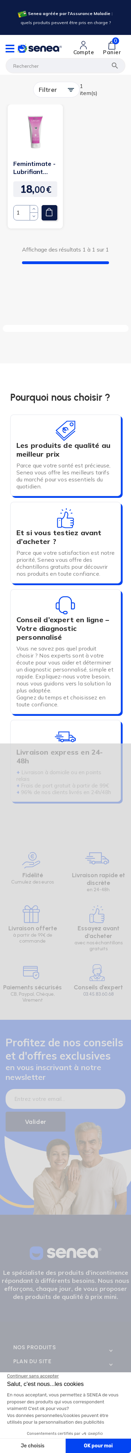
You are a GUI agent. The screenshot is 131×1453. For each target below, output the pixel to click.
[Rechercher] (65, 65)
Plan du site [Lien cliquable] (32, 1361)
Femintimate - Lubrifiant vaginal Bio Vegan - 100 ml (34, 168)
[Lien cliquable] (83, 48)
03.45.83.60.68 (98, 994)
